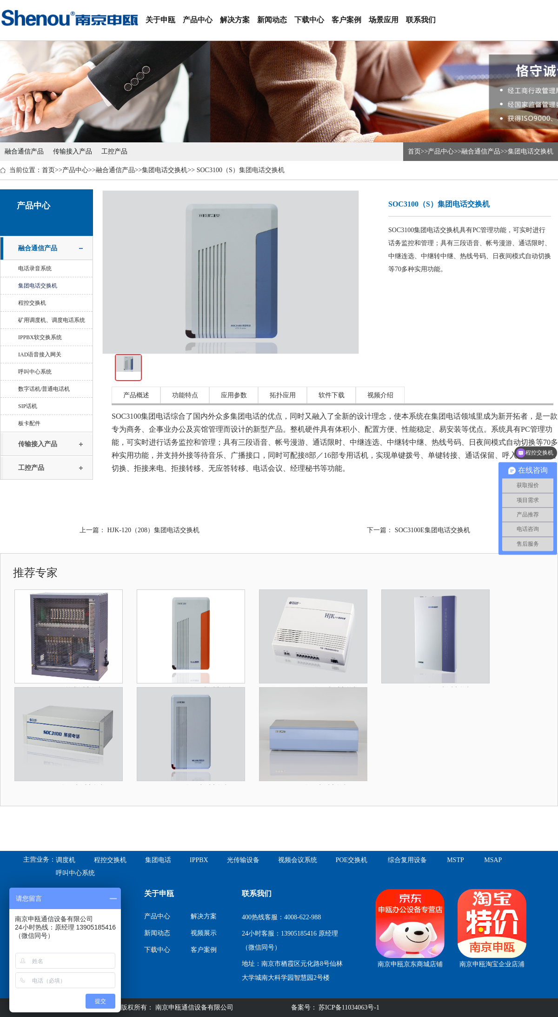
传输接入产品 (72, 151)
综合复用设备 (407, 859)
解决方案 (235, 20)
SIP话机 (27, 406)
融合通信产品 (24, 151)
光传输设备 (243, 859)
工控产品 (114, 151)
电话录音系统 (35, 268)
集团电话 (158, 859)
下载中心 (309, 20)
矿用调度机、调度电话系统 (51, 320)
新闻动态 (272, 20)
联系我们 (421, 20)
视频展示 (204, 933)
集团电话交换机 (530, 151)
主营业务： (39, 859)
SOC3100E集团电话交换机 (432, 530)
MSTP (455, 859)
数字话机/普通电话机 (44, 389)
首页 (414, 151)
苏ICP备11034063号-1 (348, 1007)
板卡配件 (29, 423)
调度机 (65, 859)
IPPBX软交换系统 (40, 337)
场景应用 (384, 20)
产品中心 (198, 20)
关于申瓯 (160, 20)
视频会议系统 (297, 859)
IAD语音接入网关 (39, 354)
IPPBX (199, 859)
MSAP (493, 859)
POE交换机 (351, 859)
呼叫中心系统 (35, 371)
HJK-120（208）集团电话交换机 (153, 530)
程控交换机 (32, 303)
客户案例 (346, 20)
